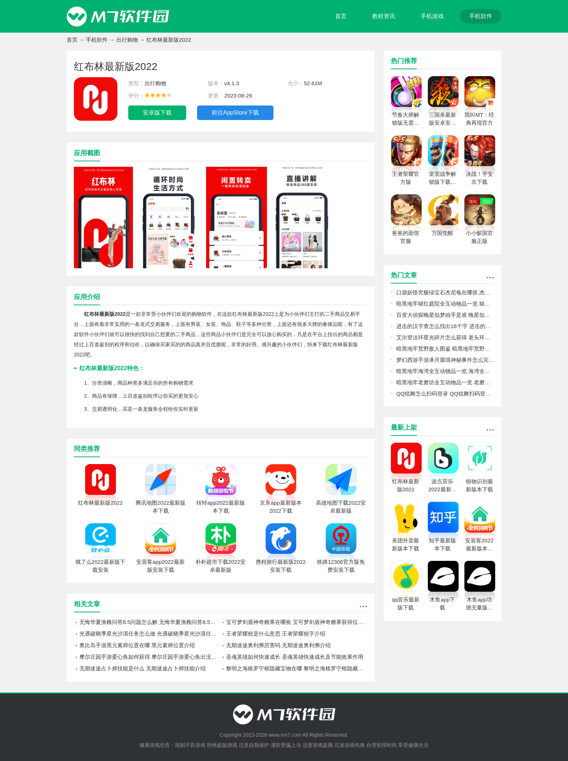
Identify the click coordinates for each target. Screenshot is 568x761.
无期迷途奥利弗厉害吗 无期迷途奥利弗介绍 (278, 645)
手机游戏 (432, 16)
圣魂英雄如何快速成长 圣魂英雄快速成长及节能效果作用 (294, 657)
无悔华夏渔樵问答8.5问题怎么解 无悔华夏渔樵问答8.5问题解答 (150, 622)
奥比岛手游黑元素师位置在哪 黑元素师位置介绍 (137, 645)
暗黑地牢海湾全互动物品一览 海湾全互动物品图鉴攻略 (445, 371)
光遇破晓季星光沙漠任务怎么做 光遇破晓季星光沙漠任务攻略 (150, 633)
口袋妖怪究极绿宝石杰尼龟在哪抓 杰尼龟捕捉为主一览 (445, 292)
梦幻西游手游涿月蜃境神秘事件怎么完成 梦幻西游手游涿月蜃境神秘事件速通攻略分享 (445, 360)
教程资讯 (383, 16)
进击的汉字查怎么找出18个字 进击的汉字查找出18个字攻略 (445, 326)
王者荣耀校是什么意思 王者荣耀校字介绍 (275, 633)
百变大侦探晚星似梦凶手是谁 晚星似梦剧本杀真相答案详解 (445, 315)
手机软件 (480, 16)
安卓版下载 (157, 112)
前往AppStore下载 (235, 112)
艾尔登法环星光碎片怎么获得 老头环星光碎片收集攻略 (445, 337)
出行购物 (127, 40)
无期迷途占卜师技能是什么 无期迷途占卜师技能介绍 (142, 668)
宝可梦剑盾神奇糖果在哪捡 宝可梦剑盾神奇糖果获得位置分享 (296, 622)
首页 (341, 16)
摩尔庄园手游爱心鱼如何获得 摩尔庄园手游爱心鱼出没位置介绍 (150, 657)
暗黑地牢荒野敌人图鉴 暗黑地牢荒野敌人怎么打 (445, 349)
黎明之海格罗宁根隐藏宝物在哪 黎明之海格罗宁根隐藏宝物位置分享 (296, 668)
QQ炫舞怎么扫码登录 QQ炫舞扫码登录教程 (445, 393)
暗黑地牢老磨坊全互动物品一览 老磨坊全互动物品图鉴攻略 (445, 382)
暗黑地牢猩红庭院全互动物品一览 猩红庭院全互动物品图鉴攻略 (445, 304)
